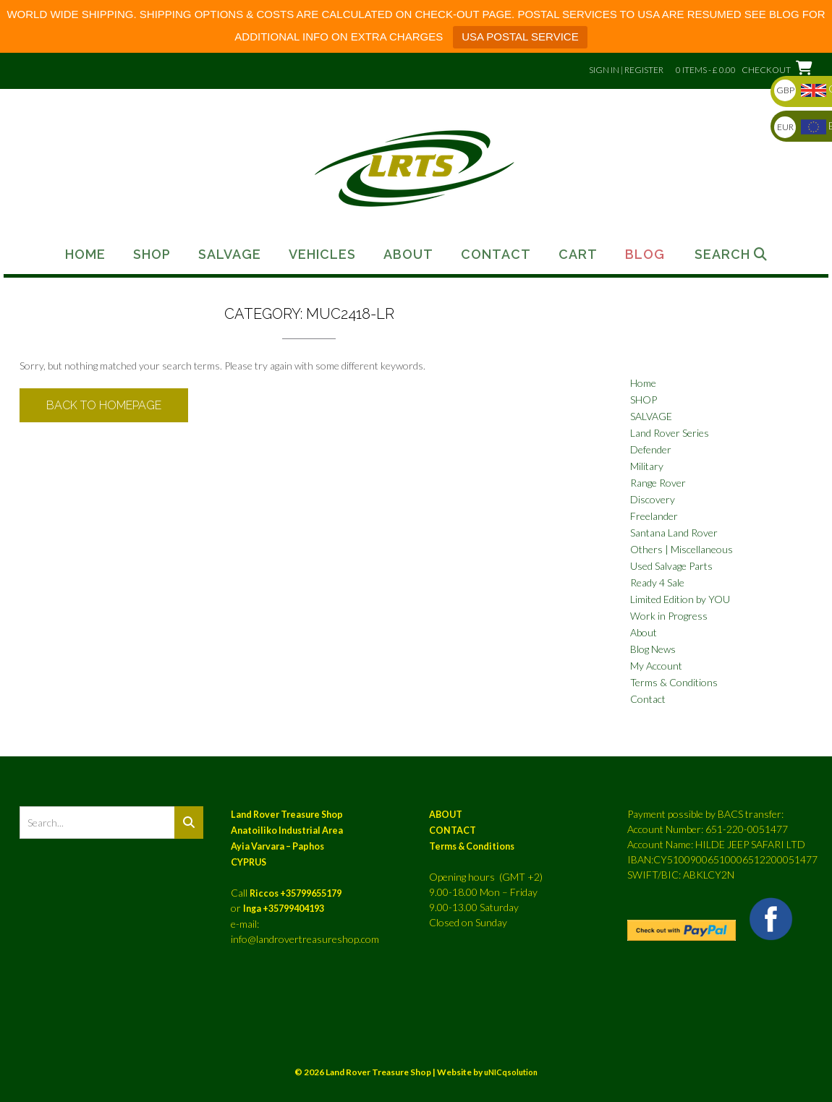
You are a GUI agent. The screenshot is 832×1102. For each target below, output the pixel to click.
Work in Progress (669, 616)
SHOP (643, 399)
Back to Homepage (103, 405)
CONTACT (452, 830)
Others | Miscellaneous (681, 549)
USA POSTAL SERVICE (520, 36)
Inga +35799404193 (283, 908)
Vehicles (322, 254)
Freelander (654, 516)
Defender (650, 449)
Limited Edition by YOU (680, 599)
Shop (152, 254)
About (408, 254)
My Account (656, 665)
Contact (496, 254)
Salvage (229, 254)
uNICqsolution (511, 1072)
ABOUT (445, 814)
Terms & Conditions (674, 682)
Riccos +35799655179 (295, 893)
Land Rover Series (669, 433)
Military (646, 466)
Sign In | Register (626, 69)
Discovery (652, 499)
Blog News (653, 649)
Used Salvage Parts (671, 566)
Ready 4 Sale (657, 582)
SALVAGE (651, 416)
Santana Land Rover (674, 532)
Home (85, 254)
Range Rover (658, 483)
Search (731, 254)
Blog (645, 254)
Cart (578, 254)
